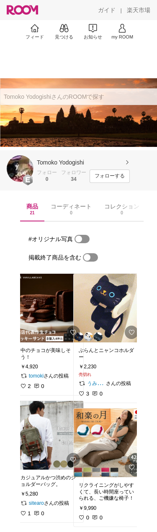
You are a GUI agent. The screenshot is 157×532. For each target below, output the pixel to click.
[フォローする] (110, 176)
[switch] (82, 239)
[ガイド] (107, 10)
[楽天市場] (138, 10)
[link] (49, 308)
